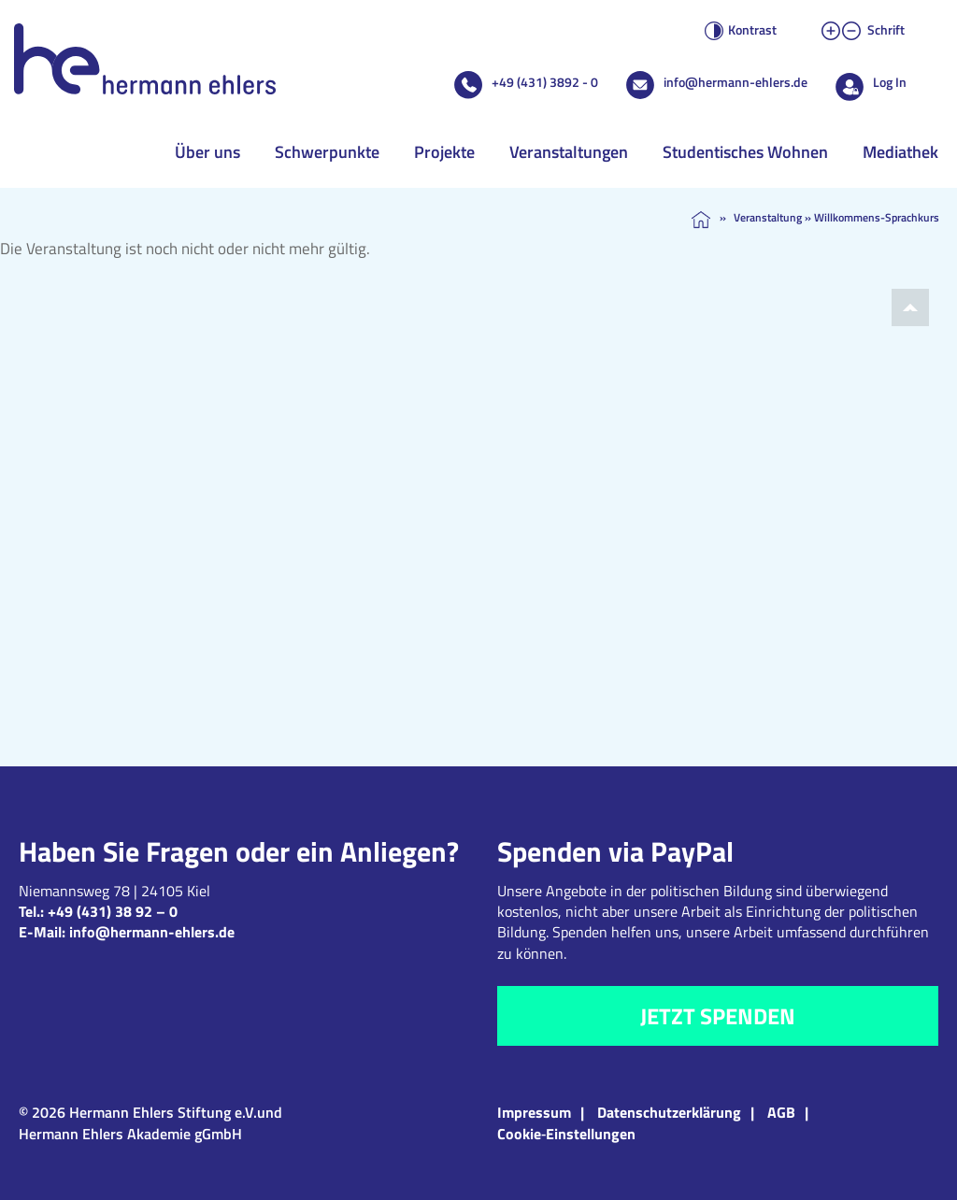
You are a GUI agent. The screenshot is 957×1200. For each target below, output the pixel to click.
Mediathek (900, 151)
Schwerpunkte (327, 151)
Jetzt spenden (717, 1016)
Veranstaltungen (568, 151)
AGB (781, 1112)
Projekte (444, 151)
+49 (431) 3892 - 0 (545, 82)
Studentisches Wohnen (745, 151)
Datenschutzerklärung (669, 1112)
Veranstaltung (768, 217)
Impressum (534, 1112)
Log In (890, 82)
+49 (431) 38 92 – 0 (113, 911)
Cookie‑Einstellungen (566, 1133)
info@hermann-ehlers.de (735, 82)
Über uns (207, 151)
